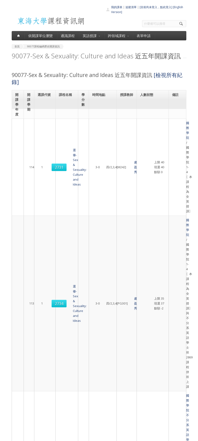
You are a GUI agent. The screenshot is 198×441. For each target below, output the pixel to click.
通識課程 (68, 35)
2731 (45, 140)
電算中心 (76, 436)
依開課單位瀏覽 (40, 35)
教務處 (91, 436)
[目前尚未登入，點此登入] (156, 7)
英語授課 (91, 35)
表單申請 (144, 35)
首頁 (89, 392)
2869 (45, 275)
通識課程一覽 (95, 403)
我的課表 (116, 7)
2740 (45, 338)
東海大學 (17, 436)
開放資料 (92, 418)
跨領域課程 (118, 35)
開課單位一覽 (95, 397)
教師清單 (92, 423)
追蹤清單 (131, 7)
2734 (45, 198)
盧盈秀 (125, 140)
